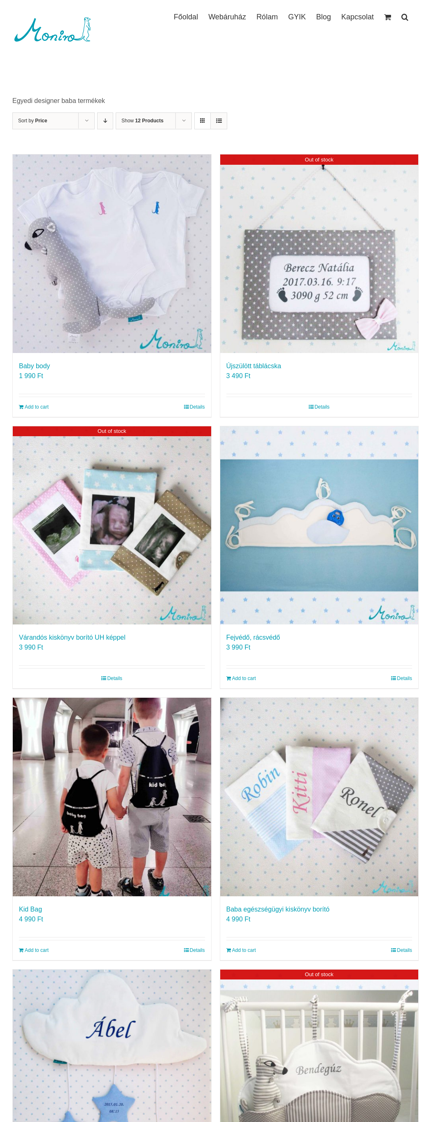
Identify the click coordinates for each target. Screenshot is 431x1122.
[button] (404, 16)
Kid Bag (30, 909)
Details (197, 407)
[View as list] (219, 121)
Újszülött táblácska (253, 365)
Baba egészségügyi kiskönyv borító (278, 909)
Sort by (32, 121)
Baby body (34, 365)
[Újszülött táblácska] (319, 253)
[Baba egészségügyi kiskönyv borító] (319, 797)
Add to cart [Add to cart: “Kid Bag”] (37, 950)
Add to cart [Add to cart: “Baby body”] (37, 407)
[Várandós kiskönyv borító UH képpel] (112, 525)
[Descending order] (105, 120)
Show (142, 121)
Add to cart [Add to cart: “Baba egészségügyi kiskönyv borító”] (244, 950)
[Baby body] (112, 253)
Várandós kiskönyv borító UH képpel (72, 637)
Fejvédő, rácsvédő (253, 637)
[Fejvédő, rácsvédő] (319, 525)
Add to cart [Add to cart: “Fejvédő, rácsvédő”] (244, 678)
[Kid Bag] (112, 797)
